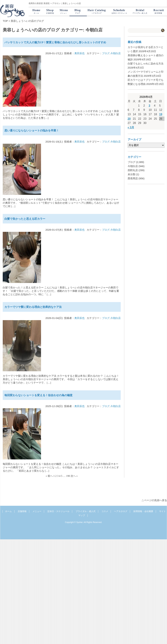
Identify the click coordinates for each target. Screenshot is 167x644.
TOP (5, 20)
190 (68, 476)
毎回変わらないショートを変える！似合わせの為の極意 (38, 395)
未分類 (131, 174)
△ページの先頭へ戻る (154, 500)
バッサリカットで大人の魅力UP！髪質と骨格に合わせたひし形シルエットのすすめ (55, 42)
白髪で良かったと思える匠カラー (24, 218)
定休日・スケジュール (58, 511)
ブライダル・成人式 (86, 511)
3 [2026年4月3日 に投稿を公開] (149, 105)
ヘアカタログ (120, 511)
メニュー (37, 511)
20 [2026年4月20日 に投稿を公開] (129, 118)
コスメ (104, 511)
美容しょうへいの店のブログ (27, 20)
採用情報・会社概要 (143, 511)
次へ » (74, 476)
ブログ (106, 53)
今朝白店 (115, 53)
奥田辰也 (79, 53)
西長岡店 (133, 178)
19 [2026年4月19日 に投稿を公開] (160, 114)
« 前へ (49, 476)
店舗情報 (22, 511)
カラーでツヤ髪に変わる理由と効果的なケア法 (33, 306)
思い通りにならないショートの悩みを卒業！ (31, 130)
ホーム (8, 511)
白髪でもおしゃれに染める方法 (145, 63)
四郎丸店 (133, 170)
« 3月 (131, 127)
